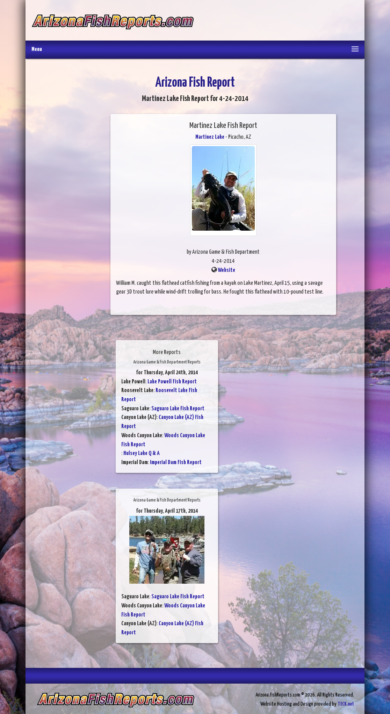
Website (226, 270)
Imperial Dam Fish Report (176, 463)
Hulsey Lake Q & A (141, 453)
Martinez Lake (209, 137)
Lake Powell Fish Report (172, 382)
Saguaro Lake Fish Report (177, 409)
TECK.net (346, 704)
